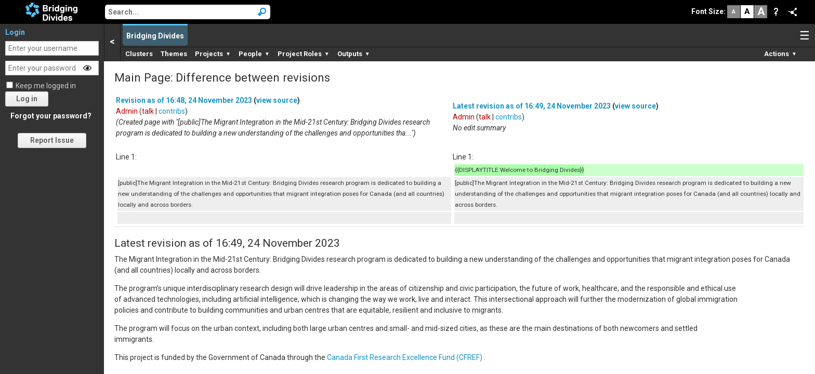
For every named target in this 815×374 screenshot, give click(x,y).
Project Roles (304, 54)
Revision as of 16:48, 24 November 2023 (184, 100)
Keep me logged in (46, 86)
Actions (780, 54)
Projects (213, 54)
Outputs (353, 54)
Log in (26, 99)
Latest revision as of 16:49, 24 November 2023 (532, 106)
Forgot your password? (50, 116)
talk (148, 111)
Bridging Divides (155, 36)
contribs (172, 111)
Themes (174, 54)
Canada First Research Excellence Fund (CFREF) (404, 357)
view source (276, 100)
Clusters (139, 54)
